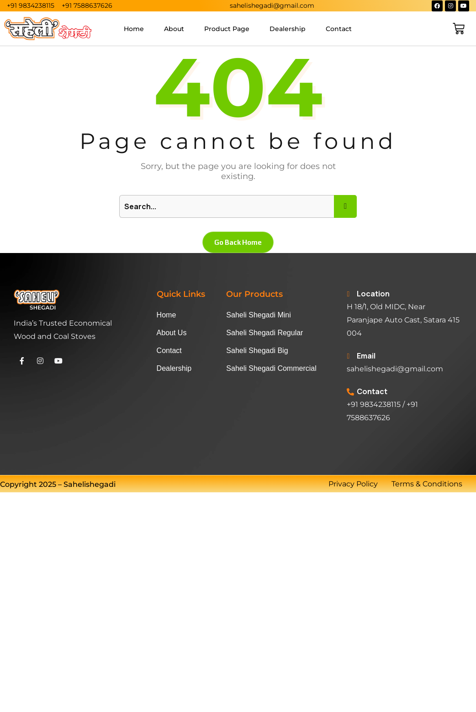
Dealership (288, 29)
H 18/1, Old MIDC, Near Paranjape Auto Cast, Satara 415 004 (403, 320)
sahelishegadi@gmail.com (395, 368)
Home (134, 29)
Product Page (226, 29)
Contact (339, 29)
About (174, 29)
